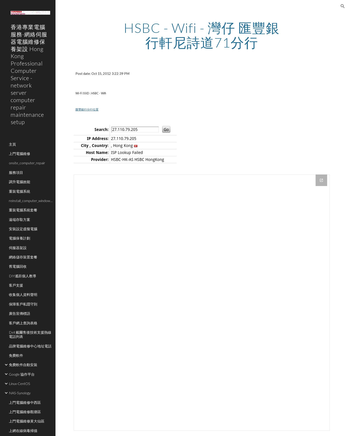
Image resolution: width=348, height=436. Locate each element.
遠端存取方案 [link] (19, 219)
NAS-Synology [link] (20, 393)
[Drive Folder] (202, 302)
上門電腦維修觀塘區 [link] (25, 412)
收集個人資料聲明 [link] (23, 294)
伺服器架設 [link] (18, 248)
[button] (342, 6)
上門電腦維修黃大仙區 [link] (26, 421)
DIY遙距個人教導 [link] (22, 276)
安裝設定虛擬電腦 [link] (23, 229)
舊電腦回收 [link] (18, 266)
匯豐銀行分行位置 (87, 109)
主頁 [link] (12, 144)
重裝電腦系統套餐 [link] (23, 210)
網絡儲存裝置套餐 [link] (23, 257)
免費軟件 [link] (16, 355)
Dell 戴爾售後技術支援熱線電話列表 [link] (30, 334)
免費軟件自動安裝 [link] (23, 365)
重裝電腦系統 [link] (19, 191)
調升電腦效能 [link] (19, 182)
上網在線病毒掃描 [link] (23, 430)
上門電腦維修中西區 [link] (25, 402)
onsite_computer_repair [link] (27, 163)
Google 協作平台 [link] (22, 374)
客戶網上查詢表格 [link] (23, 323)
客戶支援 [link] (16, 285)
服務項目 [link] (16, 172)
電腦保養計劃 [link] (19, 238)
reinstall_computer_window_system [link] (31, 200)
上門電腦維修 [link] (19, 153)
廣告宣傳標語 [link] (19, 313)
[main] (201, 35)
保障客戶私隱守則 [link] (23, 304)
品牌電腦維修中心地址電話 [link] (30, 346)
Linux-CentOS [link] (19, 383)
